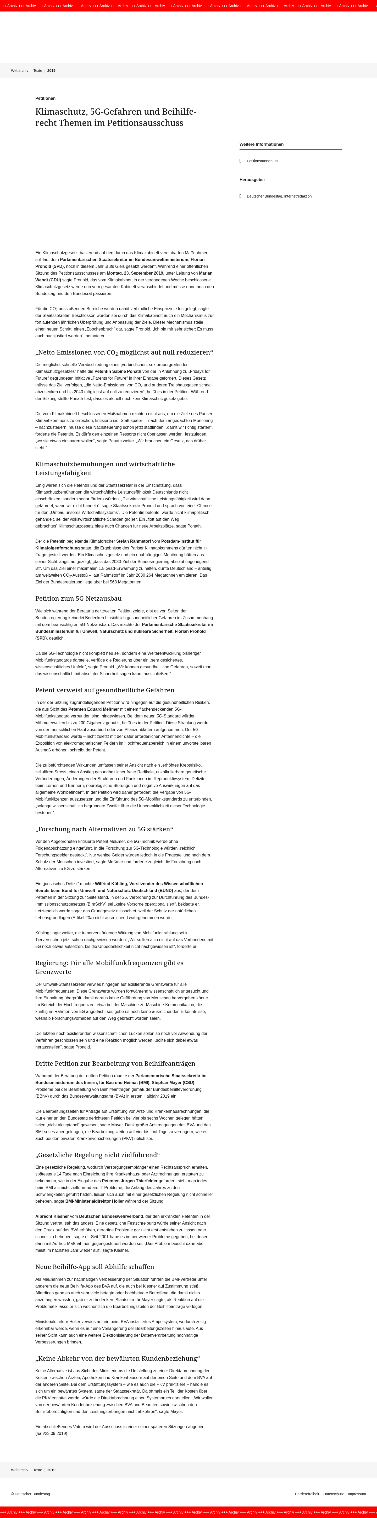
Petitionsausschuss (262, 161)
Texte (38, 70)
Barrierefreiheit (307, 1494)
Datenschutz (333, 1494)
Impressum (357, 1494)
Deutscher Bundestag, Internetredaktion (279, 196)
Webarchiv (19, 70)
